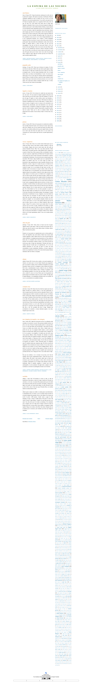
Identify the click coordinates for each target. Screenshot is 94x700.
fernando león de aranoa (61, 327)
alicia (63, 168)
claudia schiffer (67, 256)
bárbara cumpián (68, 213)
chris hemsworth (58, 254)
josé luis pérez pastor (59, 418)
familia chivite (60, 317)
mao (60, 491)
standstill (68, 636)
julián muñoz (65, 449)
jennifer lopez (65, 391)
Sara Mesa (57, 621)
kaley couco (68, 455)
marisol (68, 513)
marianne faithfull (63, 503)
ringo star (57, 605)
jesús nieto (66, 396)
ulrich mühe (65, 649)
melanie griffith (67, 521)
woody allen (67, 658)
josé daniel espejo (68, 412)
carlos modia (59, 234)
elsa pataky (66, 299)
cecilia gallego (61, 251)
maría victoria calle (58, 500)
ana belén (61, 174)
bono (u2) (57, 226)
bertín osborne (65, 221)
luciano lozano (66, 474)
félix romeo (59, 322)
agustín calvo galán (67, 155)
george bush (62, 346)
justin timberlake (68, 453)
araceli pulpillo (64, 207)
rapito (66, 599)
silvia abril (68, 627)
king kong (57, 458)
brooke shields (68, 226)
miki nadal (66, 532)
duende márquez (63, 283)
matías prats (61, 517)
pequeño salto (27, 65)
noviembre (60, 49)
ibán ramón (61, 360)
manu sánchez (67, 485)
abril (59, 87)
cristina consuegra (63, 262)
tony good (64, 646)
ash (70, 209)
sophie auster (57, 635)
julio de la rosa (65, 452)
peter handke (62, 583)
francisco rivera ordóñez (65, 340)
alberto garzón (68, 158)
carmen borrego (58, 240)
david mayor (68, 276)
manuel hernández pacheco (63, 488)
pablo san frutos (66, 564)
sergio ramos (65, 625)
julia (69, 445)
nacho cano (62, 539)
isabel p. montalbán (61, 369)
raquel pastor (61, 600)
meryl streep (57, 522)
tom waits (58, 646)
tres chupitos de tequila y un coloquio (34, 319)
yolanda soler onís (68, 661)
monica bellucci (64, 536)
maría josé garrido (58, 497)
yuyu (69, 663)
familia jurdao (67, 317)
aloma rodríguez (66, 169)
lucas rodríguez (66, 472)
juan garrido (68, 434)
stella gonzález (64, 638)
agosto (59, 56)
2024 (58, 39)
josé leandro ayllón (61, 413)
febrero (59, 91)
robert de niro (62, 605)
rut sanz (64, 611)
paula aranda (61, 572)
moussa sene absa (64, 538)
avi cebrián (57, 212)
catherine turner (68, 246)
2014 (58, 108)
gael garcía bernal (68, 343)
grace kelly (68, 349)
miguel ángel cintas (68, 525)
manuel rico (65, 489)
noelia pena (58, 549)
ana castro (61, 176)
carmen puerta (68, 243)
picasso (66, 585)
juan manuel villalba (66, 438)
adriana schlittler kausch (66, 154)
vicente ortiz (61, 652)
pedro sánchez (61, 577)
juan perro (64, 442)
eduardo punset (68, 287)
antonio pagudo (67, 204)
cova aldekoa (68, 259)
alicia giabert (68, 168)
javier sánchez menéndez (66, 390)
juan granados (57, 435)
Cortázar (62, 259)
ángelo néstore (68, 186)
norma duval (64, 549)
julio (59, 58)
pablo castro (62, 561)
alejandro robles (58, 165)
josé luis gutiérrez (64, 415)
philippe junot (57, 585)
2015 (58, 106)
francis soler (47, 58)
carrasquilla (66, 245)
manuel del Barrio (66, 486)
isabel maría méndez (67, 368)
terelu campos (67, 641)
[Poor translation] (48, 678)
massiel (56, 517)
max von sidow (64, 519)
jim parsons (62, 398)
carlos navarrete (67, 234)
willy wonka (61, 658)
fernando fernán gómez (66, 325)
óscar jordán (63, 558)
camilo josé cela (67, 229)
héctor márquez (67, 352)
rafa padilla (57, 596)
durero (60, 284)
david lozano (62, 276)
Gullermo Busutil (67, 351)
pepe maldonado (58, 580)
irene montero (63, 366)
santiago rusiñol (67, 619)
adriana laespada (58, 154)
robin (67, 607)
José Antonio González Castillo (61, 410)
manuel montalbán (58, 489)
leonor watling (58, 469)
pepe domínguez (67, 579)
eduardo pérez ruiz (59, 287)
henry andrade (58, 355)
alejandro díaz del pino (59, 163)
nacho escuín (67, 539)
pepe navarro (57, 582)
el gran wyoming (62, 289)
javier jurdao (64, 387)
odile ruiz (56, 555)
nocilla (70, 547)
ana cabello (67, 174)
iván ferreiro (62, 374)
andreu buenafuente (59, 183)
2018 (58, 100)
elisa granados (31, 413)
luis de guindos (59, 477)
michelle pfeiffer (60, 525)
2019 (58, 98)
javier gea (57, 387)
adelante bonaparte (66, 152)
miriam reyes (61, 535)
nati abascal (61, 546)
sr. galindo (64, 636)
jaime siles (63, 379)
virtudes (61, 657)
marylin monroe (67, 516)
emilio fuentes (64, 302)
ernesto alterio (64, 309)
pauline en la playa (66, 574)
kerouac (68, 456)
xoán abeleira (57, 660)
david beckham (68, 272)
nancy (60, 544)
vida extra (59, 144)
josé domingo (61, 407)
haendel (60, 352)
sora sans (65, 635)
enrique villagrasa (66, 307)
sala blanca (26, 13)
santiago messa (59, 619)
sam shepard (69, 616)
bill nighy (62, 223)
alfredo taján (58, 168)
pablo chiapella (68, 561)
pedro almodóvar (64, 575)
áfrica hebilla (59, 155)
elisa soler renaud (62, 298)
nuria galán (66, 550)
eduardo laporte (65, 286)
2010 (58, 116)
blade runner (68, 223)
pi (62, 585)
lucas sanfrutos (58, 474)
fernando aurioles (63, 324)
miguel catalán (57, 530)
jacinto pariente (68, 376)
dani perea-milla (64, 268)
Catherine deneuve (61, 246)
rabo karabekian (62, 594)
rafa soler (62, 596)
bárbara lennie (59, 215)
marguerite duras (64, 494)
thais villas (57, 643)
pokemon (68, 588)
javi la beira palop (64, 380)
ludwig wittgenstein (58, 475)
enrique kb (66, 306)
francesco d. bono (61, 333)
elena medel (64, 294)
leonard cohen (67, 467)
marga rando (57, 494)
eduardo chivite (58, 286)
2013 (58, 110)
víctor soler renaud (62, 654)
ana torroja (60, 179)
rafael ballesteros (58, 597)
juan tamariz (63, 444)
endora (62, 304)
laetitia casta (69, 463)
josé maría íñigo (58, 421)
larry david (65, 464)
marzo (59, 89)
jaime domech (67, 377)
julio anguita (61, 450)
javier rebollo (57, 390)
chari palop (58, 253)
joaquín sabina (67, 401)
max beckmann (68, 517)
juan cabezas (57, 427)
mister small (68, 535)
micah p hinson (58, 524)
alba (67, 157)
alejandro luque (67, 163)
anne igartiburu (61, 189)
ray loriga (68, 602)
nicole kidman (65, 547)
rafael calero (65, 597)
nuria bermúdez (59, 550)
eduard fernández (66, 284)
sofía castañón (65, 630)
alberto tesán (58, 162)
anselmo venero (68, 189)
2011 (58, 114)
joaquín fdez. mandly (67, 399)
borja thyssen (62, 226)
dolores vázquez (68, 280)
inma (70, 363)
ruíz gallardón (58, 611)
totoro (69, 646)
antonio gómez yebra (66, 197)
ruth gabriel (69, 611)
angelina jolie (61, 186)
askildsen (58, 210)
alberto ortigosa (60, 160)
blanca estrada (57, 224)
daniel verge (63, 270)
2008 (58, 120)
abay (56, 152)
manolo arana (67, 483)
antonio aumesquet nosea (61, 191)
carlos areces (69, 232)
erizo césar (57, 309)
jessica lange (65, 393)
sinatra (62, 629)
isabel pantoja (62, 371)
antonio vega (57, 207)
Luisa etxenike (65, 478)
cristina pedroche (63, 265)
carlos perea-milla (67, 235)
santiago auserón (68, 618)
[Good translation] (43, 678)
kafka (63, 455)
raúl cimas (57, 602)
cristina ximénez (61, 267)
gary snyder (64, 344)
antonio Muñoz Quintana (33, 281)
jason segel (57, 380)
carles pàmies (67, 231)
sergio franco (68, 624)
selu (67, 622)
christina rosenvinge (66, 254)
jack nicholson (59, 377)
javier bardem (59, 385)
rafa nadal (68, 594)
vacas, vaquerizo (27, 141)
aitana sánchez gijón (61, 157)
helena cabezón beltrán (63, 354)
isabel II (60, 368)
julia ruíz (56, 447)
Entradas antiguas (49, 418)
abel (59, 152)
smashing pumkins (58, 630)
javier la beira (59, 388)
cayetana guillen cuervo (59, 249)
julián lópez (59, 449)
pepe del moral (59, 579)
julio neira (62, 453)
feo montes (64, 322)
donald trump (60, 281)
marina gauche (64, 508)
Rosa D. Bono (62, 608)
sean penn (63, 622)
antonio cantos (58, 194)
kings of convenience (64, 458)
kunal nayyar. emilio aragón (65, 461)
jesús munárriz (59, 396)
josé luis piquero (67, 418)
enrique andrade (58, 306)
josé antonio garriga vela (65, 409)
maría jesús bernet (66, 496)
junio (59, 60)
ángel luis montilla (68, 183)
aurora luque (68, 210)
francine (68, 333)
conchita (58, 259)
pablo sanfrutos (57, 566)
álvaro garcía (57, 171)
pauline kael (57, 575)
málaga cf (61, 483)
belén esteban (63, 220)
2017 (58, 102)
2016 (58, 104)
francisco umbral (58, 341)
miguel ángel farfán (61, 527)
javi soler (63, 384)
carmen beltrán (65, 239)
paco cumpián (65, 566)
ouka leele (69, 558)
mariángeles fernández (60, 502)
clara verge (61, 256)
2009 (58, 118)
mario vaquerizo (31, 217)
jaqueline (68, 379)
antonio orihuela (58, 204)
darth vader (63, 272)
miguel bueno (67, 528)
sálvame (63, 616)
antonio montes (67, 198)
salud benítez (59, 613)
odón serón (62, 555)
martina (60, 516)
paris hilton (68, 569)
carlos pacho (39, 58)
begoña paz (62, 218)
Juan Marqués (26, 59)
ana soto (70, 177)
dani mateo (57, 268)
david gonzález (62, 275)
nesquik (60, 547)
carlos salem (68, 237)
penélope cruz (68, 577)
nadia (37, 413)
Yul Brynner (41, 59)
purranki (69, 591)
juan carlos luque (63, 429)
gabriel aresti (61, 343)
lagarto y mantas (27, 91)
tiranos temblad (62, 644)
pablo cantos (65, 560)
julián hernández (68, 447)
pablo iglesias (68, 563)
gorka (64, 349)
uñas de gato (26, 222)
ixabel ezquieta (59, 376)
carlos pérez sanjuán (60, 237)
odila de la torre (65, 553)
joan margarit (67, 398)
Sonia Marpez (34, 59)
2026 (58, 35)
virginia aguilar (62, 655)
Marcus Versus (67, 492)
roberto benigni (61, 607)
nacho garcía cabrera (67, 541)
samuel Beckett (60, 618)
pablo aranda (58, 560)
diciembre (60, 47)
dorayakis (56, 283)
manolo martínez (58, 485)
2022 (58, 43)
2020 (58, 95)
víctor (67, 652)
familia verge (63, 319)
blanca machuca (64, 224)
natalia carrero (64, 544)
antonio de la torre (63, 195)
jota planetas (67, 426)
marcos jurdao (58, 492)
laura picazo (62, 467)
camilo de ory (58, 229)
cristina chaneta (68, 260)
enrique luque (57, 307)
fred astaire (65, 341)
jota (62, 426)
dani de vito (68, 267)
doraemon (67, 281)
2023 (58, 41)
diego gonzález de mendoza (61, 278)
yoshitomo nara (58, 663)
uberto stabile (31, 313)
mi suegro (68, 522)
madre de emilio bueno (61, 481)
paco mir (62, 569)
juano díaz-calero (61, 446)
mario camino (62, 510)
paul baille (67, 571)
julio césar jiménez (58, 452)
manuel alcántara (58, 486)
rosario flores (69, 610)
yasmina (64, 660)
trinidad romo (64, 647)
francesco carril (68, 331)
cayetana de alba (67, 248)
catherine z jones (59, 248)
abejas (24, 259)
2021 (58, 45)
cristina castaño (60, 260)
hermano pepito (65, 355)
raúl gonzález (62, 602)
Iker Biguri (59, 362)
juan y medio (68, 444)
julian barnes (62, 447)
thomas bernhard (64, 643)
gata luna (69, 344)
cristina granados (59, 264)
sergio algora (62, 624)
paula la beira (67, 572)
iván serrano (69, 374)
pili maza (62, 588)
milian (66, 533)
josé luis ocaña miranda (65, 416)
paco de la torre (58, 568)
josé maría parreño (66, 421)
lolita (60, 472)
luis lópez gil (66, 477)
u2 (69, 647)
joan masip (30, 85)
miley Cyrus (61, 533)
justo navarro (58, 455)
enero (59, 93)
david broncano (65, 273)
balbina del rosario (64, 212)
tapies (58, 641)
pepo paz (64, 582)
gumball (56, 352)
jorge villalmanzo (64, 405)
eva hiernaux (61, 312)
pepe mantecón (67, 580)
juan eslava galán (64, 432)
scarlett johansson (65, 621)
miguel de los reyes (66, 530)
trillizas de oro (57, 647)
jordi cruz (60, 404)
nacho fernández (58, 541)
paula (56, 572)
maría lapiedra (65, 497)
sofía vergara (63, 632)
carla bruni (61, 231)
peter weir (68, 583)
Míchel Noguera (67, 524)
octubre (59, 51)
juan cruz (57, 432)
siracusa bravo (67, 629)
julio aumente (67, 450)
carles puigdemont (58, 232)
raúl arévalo (68, 600)
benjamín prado (59, 221)
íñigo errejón (64, 365)
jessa (59, 393)
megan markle (60, 521)
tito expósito (69, 644)
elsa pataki (60, 299)
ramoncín (61, 599)
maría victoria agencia (66, 499)
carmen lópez (61, 243)
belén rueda (69, 220)
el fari (57, 289)
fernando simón (64, 328)
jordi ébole (66, 404)
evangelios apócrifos (63, 314)
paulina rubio (57, 574)
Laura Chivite (64, 466)
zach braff (56, 665)
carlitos (64, 232)
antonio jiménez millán (59, 198)
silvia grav (57, 629)
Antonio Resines (58, 206)
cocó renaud (57, 257)
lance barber (59, 464)
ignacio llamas (68, 360)
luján (60, 480)
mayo (59, 62)
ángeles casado (59, 184)
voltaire (66, 657)
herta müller (62, 357)
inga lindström (57, 363)
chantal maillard (68, 251)
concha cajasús (68, 257)
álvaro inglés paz (65, 171)
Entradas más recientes (27, 418)
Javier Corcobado (67, 385)
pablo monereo (58, 564)
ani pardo (59, 187)
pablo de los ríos (59, 563)
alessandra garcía (62, 166)
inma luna (58, 365)
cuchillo (25, 376)
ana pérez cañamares (63, 177)
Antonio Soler (66, 206)
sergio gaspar (59, 625)
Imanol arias (68, 362)
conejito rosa (26, 286)
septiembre (60, 54)
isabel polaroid (68, 371)
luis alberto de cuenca (67, 475)
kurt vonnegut (57, 463)
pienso (24, 122)
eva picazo (67, 312)
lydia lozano (64, 480)
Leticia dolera (65, 469)
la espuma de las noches (47, 6)
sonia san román (66, 633)
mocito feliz (57, 536)
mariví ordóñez (58, 514)
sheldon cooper (62, 627)
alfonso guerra (69, 166)
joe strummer (57, 402)
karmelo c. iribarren (62, 456)
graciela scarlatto (58, 351)
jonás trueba (64, 402)
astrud (63, 210)
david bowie (58, 273)
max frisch (58, 519)
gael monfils (58, 344)
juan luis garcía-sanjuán (60, 437)
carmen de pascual (59, 242)
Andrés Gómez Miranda (33, 369)
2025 (58, 37)
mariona (62, 513)
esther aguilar (65, 310)
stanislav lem (57, 638)
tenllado (61, 641)
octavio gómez (64, 552)
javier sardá (59, 391)
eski (59, 310)
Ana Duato (67, 176)
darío (56, 272)
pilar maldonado (62, 586)
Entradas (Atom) (32, 421)
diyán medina (62, 280)
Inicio (39, 418)
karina (56, 456)
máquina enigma (66, 491)
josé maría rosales (59, 423)
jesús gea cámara (62, 395)
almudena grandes (58, 169)
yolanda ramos (61, 661)
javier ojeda (68, 388)
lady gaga (64, 463)
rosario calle (63, 610)
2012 (58, 112)
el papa (68, 289)
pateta (56, 571)
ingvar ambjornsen (65, 363)
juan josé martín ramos (65, 435)
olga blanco (68, 555)
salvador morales (62, 615)
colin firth (63, 257)
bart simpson (65, 215)
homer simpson (68, 357)
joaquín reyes (59, 401)
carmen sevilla (59, 245)
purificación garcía (62, 591)
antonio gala (69, 195)
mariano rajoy (62, 505)
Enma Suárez (67, 304)
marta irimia (65, 514)
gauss (57, 346)
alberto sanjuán (67, 160)
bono (69, 224)
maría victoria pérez (66, 500)
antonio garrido (59, 197)
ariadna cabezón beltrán (64, 209)
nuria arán (69, 549)
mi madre (63, 522)
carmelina (56, 238)
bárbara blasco (61, 213)
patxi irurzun (61, 571)
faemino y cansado (68, 316)
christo (56, 256)
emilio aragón (63, 301)
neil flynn (66, 546)
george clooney (68, 346)
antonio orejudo (67, 202)
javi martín (63, 382)
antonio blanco (31, 58)
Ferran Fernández (64, 330)
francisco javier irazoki (59, 338)
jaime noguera (57, 379)
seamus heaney (57, 622)
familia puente (57, 319)
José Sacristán (64, 424)
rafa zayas (68, 596)
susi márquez (68, 640)
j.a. (63, 376)
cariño (56, 231)
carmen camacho (66, 240)
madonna (69, 480)
